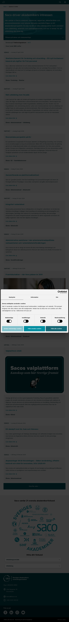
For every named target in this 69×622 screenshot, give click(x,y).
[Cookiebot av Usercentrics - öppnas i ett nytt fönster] (59, 292)
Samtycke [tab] (12, 297)
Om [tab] (57, 297)
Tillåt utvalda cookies (34, 328)
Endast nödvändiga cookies (13, 328)
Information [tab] (34, 297)
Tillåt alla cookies (56, 328)
